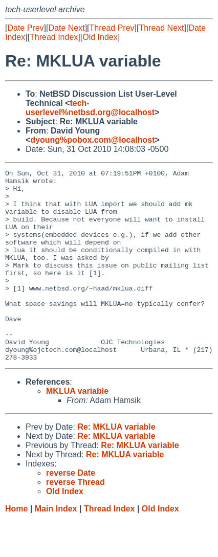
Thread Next (161, 28)
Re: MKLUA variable (116, 465)
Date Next (66, 28)
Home (16, 547)
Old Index (99, 37)
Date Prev (25, 28)
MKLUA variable (77, 429)
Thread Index (54, 37)
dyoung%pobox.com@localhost (92, 140)
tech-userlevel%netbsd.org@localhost (90, 108)
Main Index (56, 547)
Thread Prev (112, 28)
